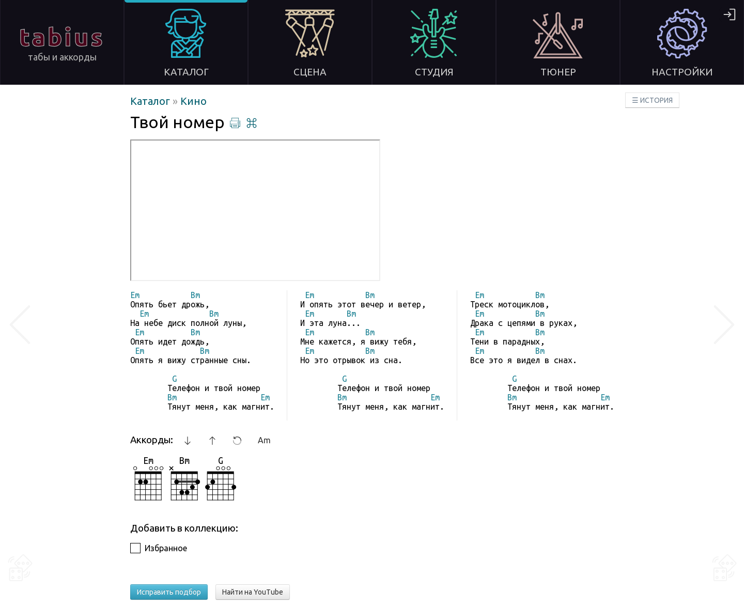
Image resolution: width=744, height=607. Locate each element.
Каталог (151, 101)
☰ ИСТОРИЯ (652, 100)
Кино (193, 101)
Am (264, 440)
